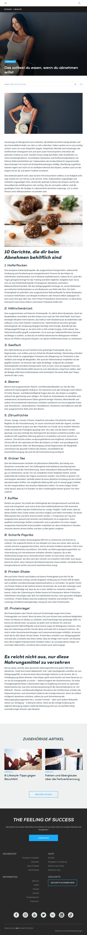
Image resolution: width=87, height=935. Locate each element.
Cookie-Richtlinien (26, 928)
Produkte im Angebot (30, 858)
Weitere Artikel (43, 795)
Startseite (8, 9)
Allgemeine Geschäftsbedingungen (69, 931)
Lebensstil (17, 9)
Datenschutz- (9, 928)
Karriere (36, 889)
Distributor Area (54, 870)
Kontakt (51, 858)
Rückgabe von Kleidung (57, 862)
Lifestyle (35, 893)
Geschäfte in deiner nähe (63, 883)
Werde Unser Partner (56, 866)
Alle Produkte (33, 870)
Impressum (34, 901)
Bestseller (35, 862)
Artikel (36, 885)
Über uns (35, 881)
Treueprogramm (32, 897)
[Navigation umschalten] (5, 3)
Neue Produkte (33, 866)
